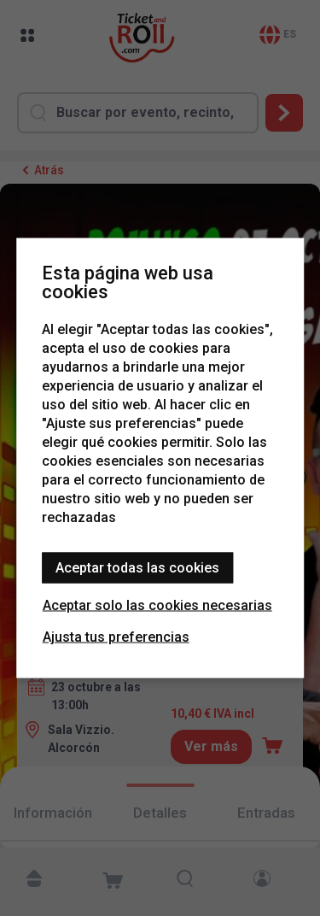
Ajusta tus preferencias (116, 637)
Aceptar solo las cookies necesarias (157, 605)
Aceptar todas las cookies (137, 568)
